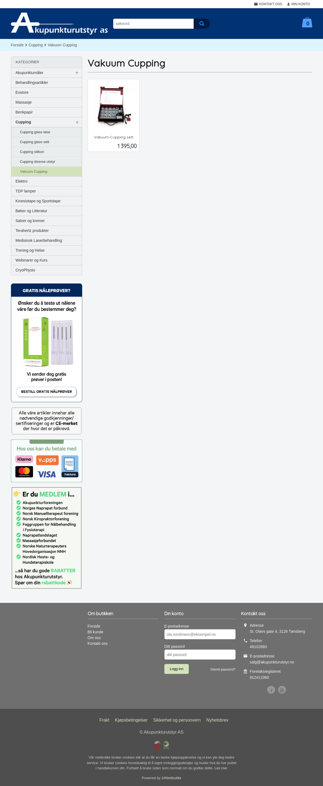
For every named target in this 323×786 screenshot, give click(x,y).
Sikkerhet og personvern (177, 720)
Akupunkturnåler (30, 72)
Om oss (94, 637)
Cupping (23, 122)
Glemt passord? (223, 669)
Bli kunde (96, 632)
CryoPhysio (25, 270)
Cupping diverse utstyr (37, 162)
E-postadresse (176, 626)
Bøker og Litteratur (31, 211)
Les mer (221, 768)
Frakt (104, 720)
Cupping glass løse (35, 132)
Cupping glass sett (34, 142)
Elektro (22, 181)
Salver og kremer (30, 221)
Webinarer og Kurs (31, 260)
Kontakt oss (98, 643)
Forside (17, 45)
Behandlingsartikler (32, 82)
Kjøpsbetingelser (131, 720)
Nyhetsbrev (217, 720)
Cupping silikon (32, 152)
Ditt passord (174, 646)
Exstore (22, 92)
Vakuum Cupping (33, 171)
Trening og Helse (30, 250)
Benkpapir (24, 112)
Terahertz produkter (32, 230)
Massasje (24, 102)
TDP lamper (26, 191)
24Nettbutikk (171, 778)
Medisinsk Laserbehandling (39, 240)
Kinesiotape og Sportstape (38, 201)
